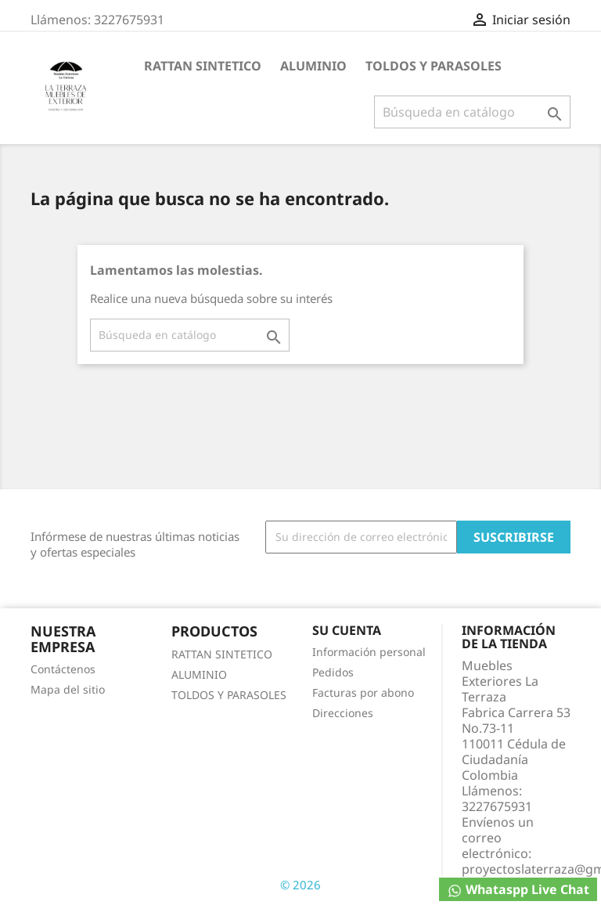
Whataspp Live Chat (518, 890)
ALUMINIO (313, 65)
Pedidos (333, 672)
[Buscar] (472, 112)
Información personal (369, 651)
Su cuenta (346, 630)
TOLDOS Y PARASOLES (433, 65)
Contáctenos (63, 669)
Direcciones (342, 712)
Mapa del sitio (68, 689)
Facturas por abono (363, 692)
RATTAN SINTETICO (202, 65)
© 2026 (300, 884)
